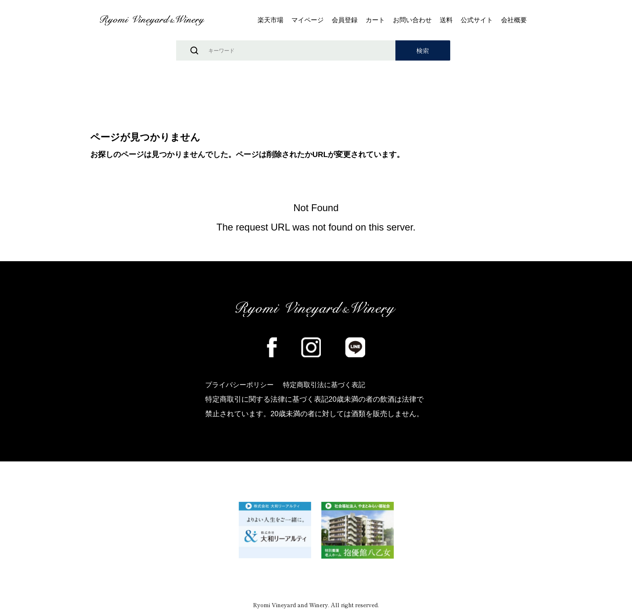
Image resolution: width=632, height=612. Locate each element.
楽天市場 (270, 20)
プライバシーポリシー (241, 386)
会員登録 (345, 20)
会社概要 (514, 20)
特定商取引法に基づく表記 (331, 386)
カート (375, 20)
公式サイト (477, 20)
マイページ (307, 20)
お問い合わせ (412, 20)
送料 (446, 20)
